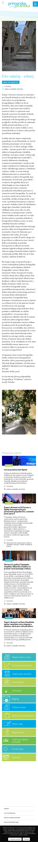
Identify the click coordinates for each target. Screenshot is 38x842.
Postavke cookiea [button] (14, 839)
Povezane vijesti (11, 453)
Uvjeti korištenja (9, 813)
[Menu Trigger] (3, 2)
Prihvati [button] (26, 839)
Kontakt (6, 808)
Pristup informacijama (11, 822)
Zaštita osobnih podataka (12, 817)
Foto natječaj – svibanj (18, 76)
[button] (35, 4)
